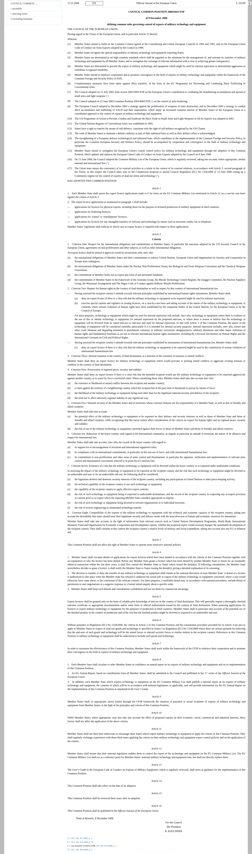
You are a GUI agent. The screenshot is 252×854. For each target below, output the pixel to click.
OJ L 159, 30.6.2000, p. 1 (81, 850)
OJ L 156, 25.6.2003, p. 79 (82, 842)
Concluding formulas (21, 18)
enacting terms (19, 13)
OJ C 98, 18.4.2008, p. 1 (106, 846)
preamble (16, 8)
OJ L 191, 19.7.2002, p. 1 (81, 838)
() (107, 96)
